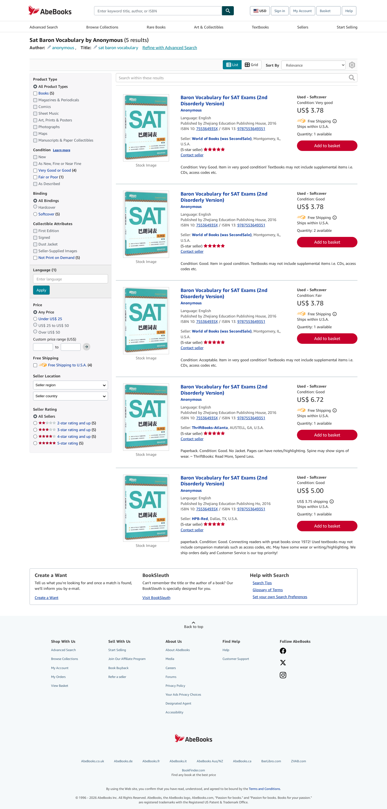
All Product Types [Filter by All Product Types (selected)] (51, 86)
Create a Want (46, 597)
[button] (352, 78)
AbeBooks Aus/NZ (210, 761)
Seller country (46, 396)
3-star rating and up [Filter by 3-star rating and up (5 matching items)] (67, 429)
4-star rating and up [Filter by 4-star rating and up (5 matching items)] (67, 436)
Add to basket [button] (327, 145)
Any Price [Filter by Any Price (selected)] (44, 312)
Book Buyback (118, 668)
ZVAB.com (298, 761)
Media (170, 659)
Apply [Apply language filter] (41, 290)
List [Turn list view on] (232, 64)
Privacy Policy (175, 686)
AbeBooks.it (178, 761)
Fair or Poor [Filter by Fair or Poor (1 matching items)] (48, 177)
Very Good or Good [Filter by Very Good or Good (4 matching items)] (54, 170)
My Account (302, 11)
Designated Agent (178, 703)
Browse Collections (102, 27)
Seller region (45, 385)
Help (349, 11)
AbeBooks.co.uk (92, 761)
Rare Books (156, 27)
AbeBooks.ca (242, 761)
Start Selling (347, 27)
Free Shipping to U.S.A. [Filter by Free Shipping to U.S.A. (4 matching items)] (62, 365)
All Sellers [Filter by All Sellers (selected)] (47, 416)
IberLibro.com (271, 761)
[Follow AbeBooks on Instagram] (283, 675)
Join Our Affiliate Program (127, 659)
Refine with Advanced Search (169, 47)
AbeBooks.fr (151, 761)
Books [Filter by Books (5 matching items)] (43, 93)
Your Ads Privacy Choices (183, 694)
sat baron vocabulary (118, 47)
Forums (171, 677)
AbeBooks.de (123, 761)
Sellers (302, 27)
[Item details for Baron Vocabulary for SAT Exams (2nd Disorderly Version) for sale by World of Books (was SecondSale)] (146, 127)
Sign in (279, 11)
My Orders (58, 677)
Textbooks (260, 27)
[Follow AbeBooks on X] (283, 663)
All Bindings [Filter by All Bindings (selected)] (46, 200)
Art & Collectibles (208, 27)
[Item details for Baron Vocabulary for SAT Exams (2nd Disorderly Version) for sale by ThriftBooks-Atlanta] (146, 417)
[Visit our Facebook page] (283, 651)
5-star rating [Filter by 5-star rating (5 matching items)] (60, 443)
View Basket (59, 686)
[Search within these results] (236, 77)
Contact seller (192, 155)
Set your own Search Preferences (280, 596)
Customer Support (236, 659)
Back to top (193, 626)
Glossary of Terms (268, 589)
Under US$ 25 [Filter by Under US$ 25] (48, 318)
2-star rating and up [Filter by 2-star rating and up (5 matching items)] (67, 423)
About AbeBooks (178, 650)
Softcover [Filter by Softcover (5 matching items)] (46, 214)
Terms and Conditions (264, 789)
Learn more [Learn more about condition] (61, 150)
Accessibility (174, 712)
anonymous (63, 47)
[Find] (228, 10)
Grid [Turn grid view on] (251, 64)
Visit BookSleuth (156, 597)
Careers (171, 668)
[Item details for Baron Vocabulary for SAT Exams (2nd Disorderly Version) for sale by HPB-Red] (146, 508)
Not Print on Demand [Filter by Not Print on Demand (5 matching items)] (56, 257)
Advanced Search (44, 27)
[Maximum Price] (71, 347)
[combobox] (158, 10)
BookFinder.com (193, 772)
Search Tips (262, 582)
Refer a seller (117, 677)
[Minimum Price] (43, 347)
